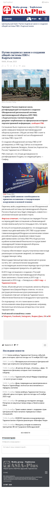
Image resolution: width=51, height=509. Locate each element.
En (10, 2)
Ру (4, 2)
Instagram (26, 316)
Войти (45, 2)
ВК (49, 316)
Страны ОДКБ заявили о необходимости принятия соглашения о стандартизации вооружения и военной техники (21, 199)
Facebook (16, 316)
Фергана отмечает (10, 218)
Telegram (7, 316)
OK (45, 316)
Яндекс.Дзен (37, 316)
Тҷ (7, 2)
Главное (7, 18)
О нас (5, 472)
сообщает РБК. (37, 123)
